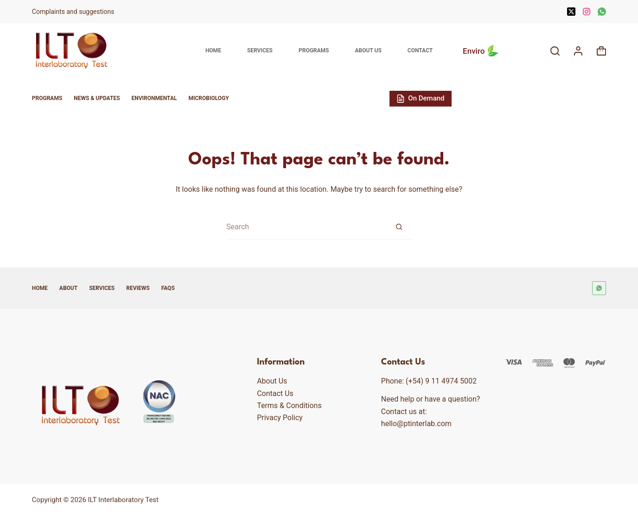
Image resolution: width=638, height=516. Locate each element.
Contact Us (275, 393)
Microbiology (208, 98)
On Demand (420, 98)
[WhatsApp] (602, 11)
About (68, 288)
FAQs (168, 288)
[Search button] (399, 226)
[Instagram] (586, 11)
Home (213, 50)
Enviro (482, 51)
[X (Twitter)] (571, 11)
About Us (368, 50)
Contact (420, 50)
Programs (314, 50)
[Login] (578, 51)
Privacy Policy (280, 417)
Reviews (137, 288)
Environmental (154, 98)
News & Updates (97, 98)
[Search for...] (306, 226)
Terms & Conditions (289, 405)
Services (260, 50)
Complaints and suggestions (74, 11)
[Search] (555, 51)
